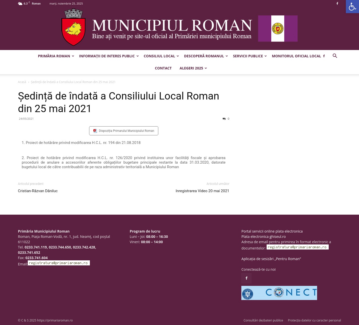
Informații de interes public (109, 56)
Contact (163, 68)
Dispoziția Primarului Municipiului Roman (126, 131)
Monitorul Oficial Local (296, 56)
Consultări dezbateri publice (263, 320)
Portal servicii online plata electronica (272, 231)
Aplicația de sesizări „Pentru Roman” (271, 258)
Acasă (22, 82)
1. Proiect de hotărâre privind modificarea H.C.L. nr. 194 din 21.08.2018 (81, 142)
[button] (352, 6)
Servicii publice (250, 56)
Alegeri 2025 (193, 68)
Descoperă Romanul (206, 56)
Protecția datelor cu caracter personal (314, 320)
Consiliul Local (161, 56)
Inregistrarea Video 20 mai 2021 (202, 191)
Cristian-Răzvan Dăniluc (38, 191)
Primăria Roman (56, 56)
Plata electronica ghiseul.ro (263, 236)
